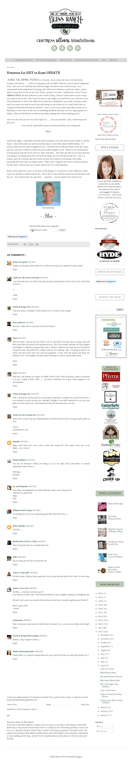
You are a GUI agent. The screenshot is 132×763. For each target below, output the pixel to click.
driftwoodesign (19, 526)
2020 (100, 601)
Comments (102, 731)
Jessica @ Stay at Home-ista (24, 415)
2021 (100, 597)
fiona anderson (19, 322)
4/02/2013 (39, 651)
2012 (100, 632)
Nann (15, 338)
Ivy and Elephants (20, 486)
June (103, 658)
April (103, 665)
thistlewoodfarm (19, 460)
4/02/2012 (30, 526)
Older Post (85, 704)
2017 (100, 612)
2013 (100, 628)
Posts (100, 727)
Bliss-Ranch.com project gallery (46, 60)
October (104, 643)
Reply (15, 269)
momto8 (16, 441)
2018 (100, 609)
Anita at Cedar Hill (21, 573)
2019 (100, 605)
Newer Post (11, 704)
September (105, 646)
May (103, 662)
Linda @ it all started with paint (26, 278)
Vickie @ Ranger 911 (21, 307)
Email (104, 60)
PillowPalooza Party (108, 673)
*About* (100, 198)
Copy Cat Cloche (107, 669)
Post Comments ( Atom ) (27, 709)
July (102, 654)
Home (48, 704)
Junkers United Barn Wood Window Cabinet (114, 569)
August (104, 650)
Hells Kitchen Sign (115, 504)
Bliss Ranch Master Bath (110, 680)
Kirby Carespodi (20, 262)
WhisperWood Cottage (22, 510)
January (104, 715)
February (104, 711)
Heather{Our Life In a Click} (25, 541)
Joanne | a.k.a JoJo (20, 588)
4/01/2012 (31, 262)
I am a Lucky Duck (107, 690)
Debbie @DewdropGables (23, 651)
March (103, 707)
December (105, 635)
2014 (100, 624)
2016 (100, 616)
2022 (100, 593)
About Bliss (113, 60)
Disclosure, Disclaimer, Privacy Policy (87, 60)
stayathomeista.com (20, 430)
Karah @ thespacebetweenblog (25, 636)
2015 (100, 620)
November (105, 639)
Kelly (15, 557)
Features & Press (65, 60)
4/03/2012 (33, 588)
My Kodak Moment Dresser (111, 677)
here (75, 156)
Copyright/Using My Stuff (23, 60)
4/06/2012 (27, 620)
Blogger (79, 757)
